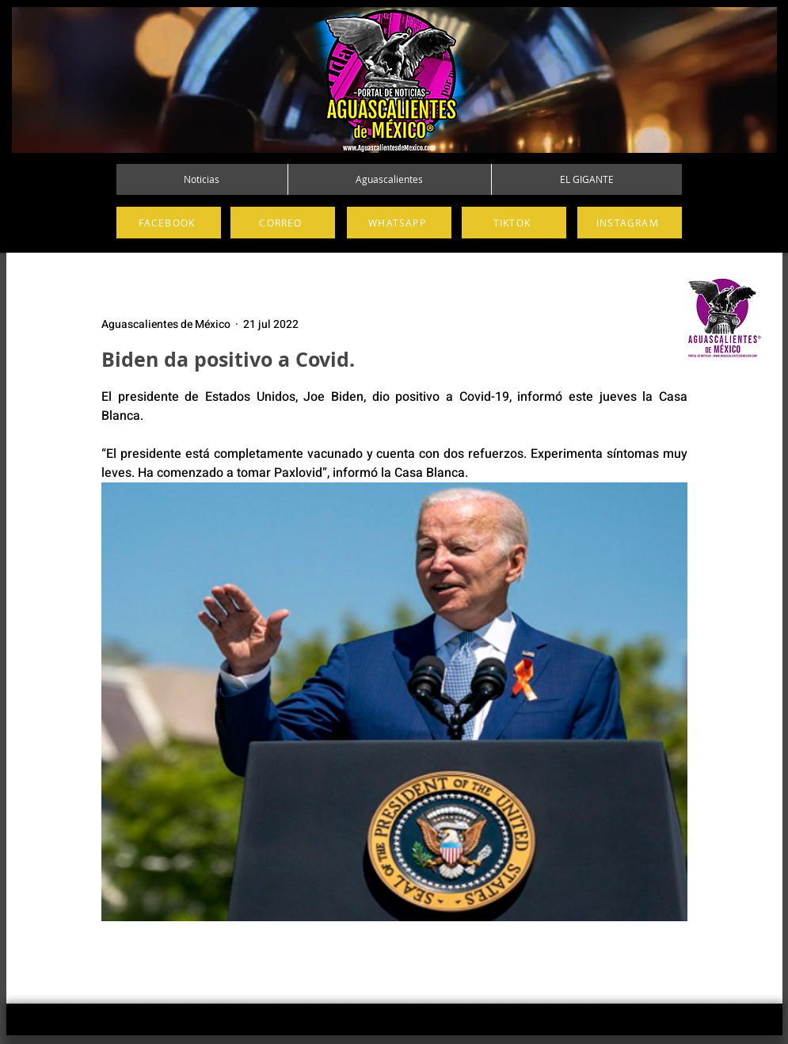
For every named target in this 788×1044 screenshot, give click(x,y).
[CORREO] (282, 222)
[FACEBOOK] (168, 222)
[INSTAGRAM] (629, 222)
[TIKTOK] (514, 222)
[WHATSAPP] (399, 222)
